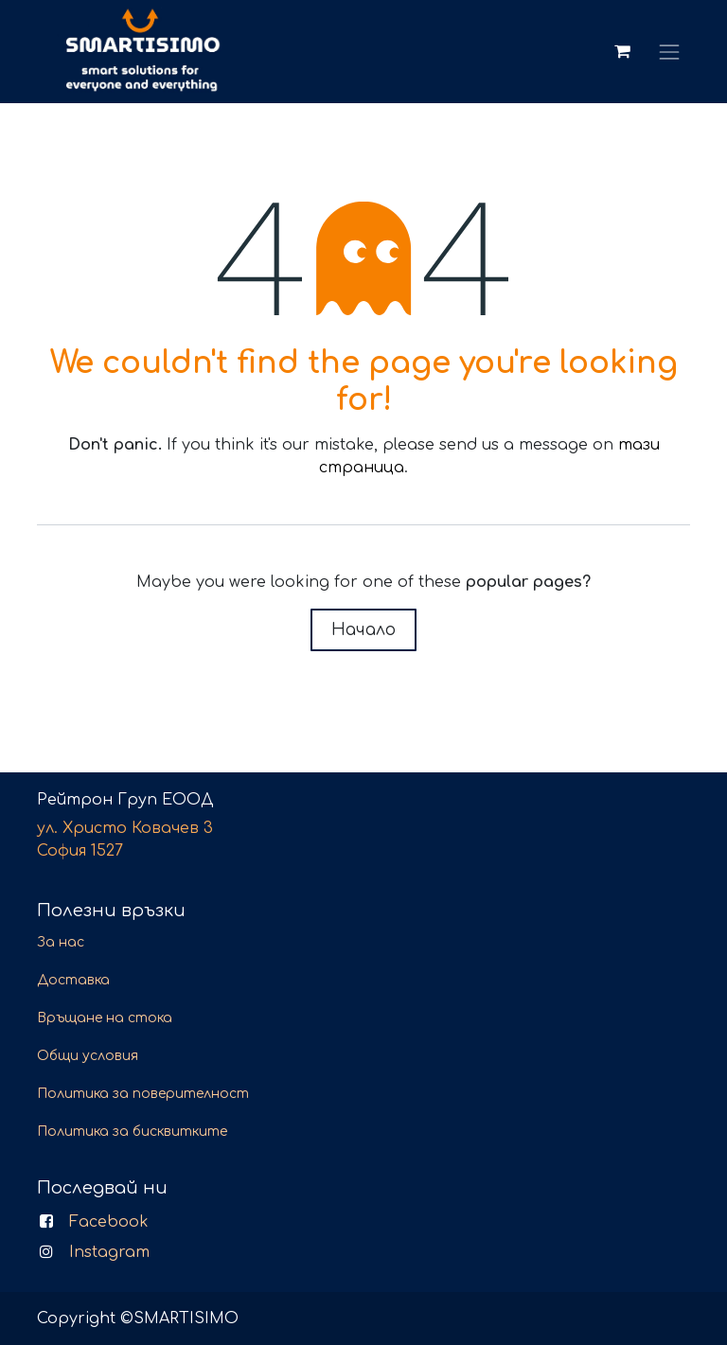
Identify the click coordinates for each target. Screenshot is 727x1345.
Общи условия (87, 1056)
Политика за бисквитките (132, 1131)
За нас (60, 942)
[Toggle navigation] (669, 51)
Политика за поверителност (143, 1094)
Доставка (73, 980)
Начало (363, 630)
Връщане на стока (104, 1018)
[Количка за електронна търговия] (621, 51)
